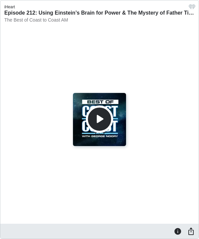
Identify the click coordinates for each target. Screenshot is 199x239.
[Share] (191, 231)
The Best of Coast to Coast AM (36, 20)
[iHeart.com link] (192, 8)
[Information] (177, 231)
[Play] (99, 119)
